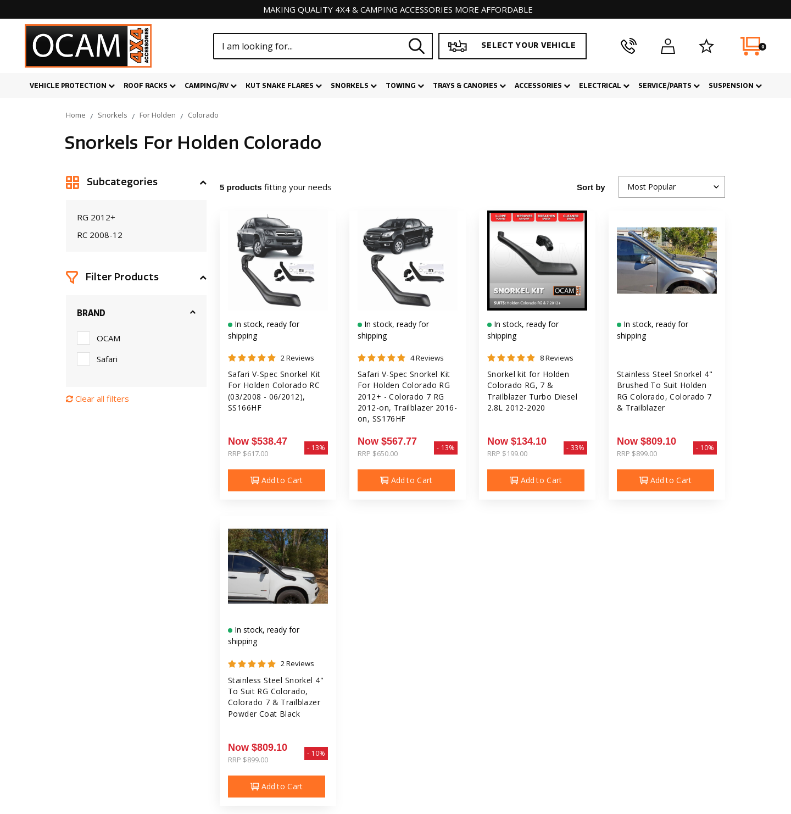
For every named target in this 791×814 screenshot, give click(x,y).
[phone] (628, 46)
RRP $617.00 (248, 453)
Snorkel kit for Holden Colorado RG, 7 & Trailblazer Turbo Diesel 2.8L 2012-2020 (532, 391)
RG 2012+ (96, 217)
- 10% (705, 447)
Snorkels (354, 86)
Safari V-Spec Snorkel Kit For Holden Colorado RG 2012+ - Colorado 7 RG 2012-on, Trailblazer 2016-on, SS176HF (407, 396)
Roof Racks (150, 86)
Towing (405, 86)
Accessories (542, 86)
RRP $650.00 (378, 453)
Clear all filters (97, 398)
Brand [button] (91, 313)
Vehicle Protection (72, 86)
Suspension (735, 86)
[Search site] (417, 45)
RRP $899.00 (637, 453)
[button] (136, 182)
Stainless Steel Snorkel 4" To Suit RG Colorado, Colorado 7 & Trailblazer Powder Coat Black (276, 697)
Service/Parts (669, 86)
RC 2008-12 (99, 234)
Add (276, 480)
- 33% (575, 447)
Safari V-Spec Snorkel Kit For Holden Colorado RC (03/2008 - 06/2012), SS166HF (274, 391)
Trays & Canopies (469, 86)
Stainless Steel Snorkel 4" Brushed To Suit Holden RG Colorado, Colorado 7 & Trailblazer (664, 391)
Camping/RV (211, 86)
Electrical (604, 86)
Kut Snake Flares (284, 86)
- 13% (316, 447)
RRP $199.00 (507, 453)
